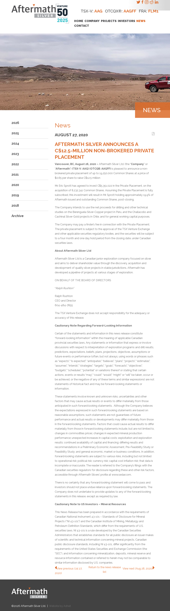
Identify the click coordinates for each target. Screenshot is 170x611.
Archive (17, 216)
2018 (15, 205)
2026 (15, 123)
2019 (15, 195)
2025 (15, 133)
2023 (15, 154)
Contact (81, 25)
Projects (109, 21)
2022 (15, 164)
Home (78, 21)
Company (92, 21)
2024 (15, 143)
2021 (15, 174)
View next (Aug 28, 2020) (139, 568)
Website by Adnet (60, 606)
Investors (126, 21)
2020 (15, 185)
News (140, 21)
